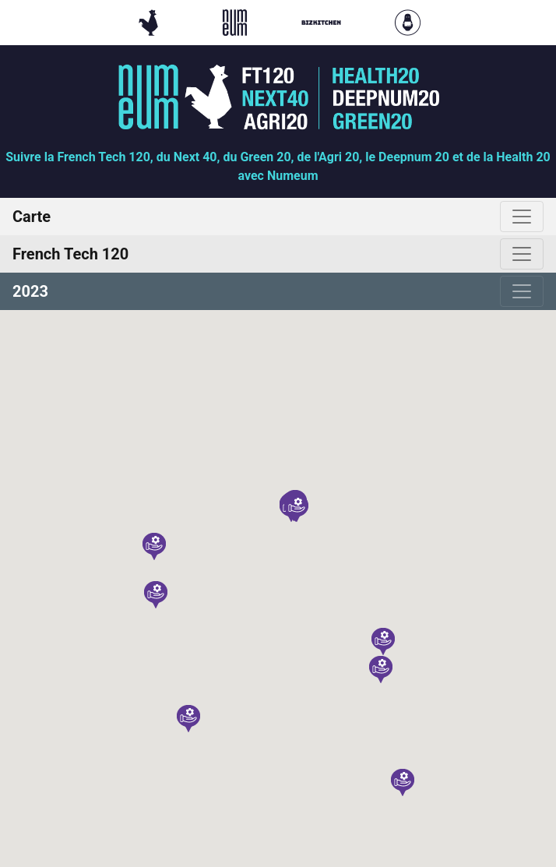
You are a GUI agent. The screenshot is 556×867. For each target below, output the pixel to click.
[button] (155, 594)
